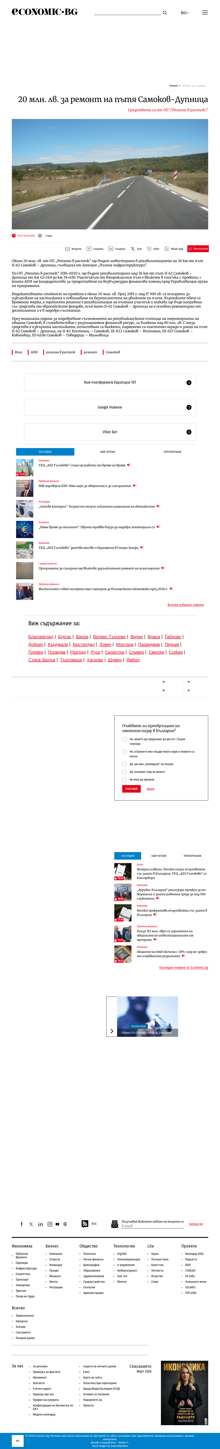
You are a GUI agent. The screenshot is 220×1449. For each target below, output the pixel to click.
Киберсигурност (127, 1270)
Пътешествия (138, 1026)
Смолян (156, 652)
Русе (95, 652)
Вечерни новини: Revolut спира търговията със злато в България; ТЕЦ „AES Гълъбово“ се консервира (171, 873)
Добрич (35, 644)
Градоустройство (48, 563)
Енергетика (23, 1274)
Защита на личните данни (99, 1366)
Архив (150, 788)
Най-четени (107, 451)
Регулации (44, 501)
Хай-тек (122, 1276)
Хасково (95, 659)
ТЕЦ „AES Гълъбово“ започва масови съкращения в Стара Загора (91, 548)
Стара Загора (41, 659)
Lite (150, 1246)
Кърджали (58, 644)
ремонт (90, 352)
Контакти (39, 1383)
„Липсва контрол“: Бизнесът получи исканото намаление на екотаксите (99, 506)
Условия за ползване (96, 1394)
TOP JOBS (191, 1293)
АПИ (34, 352)
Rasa (18, 352)
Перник (172, 644)
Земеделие (23, 1285)
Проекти (189, 1246)
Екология (89, 1287)
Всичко (18, 1308)
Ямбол (133, 659)
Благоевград (40, 636)
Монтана (124, 644)
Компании (44, 460)
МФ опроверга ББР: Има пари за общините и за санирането (88, 486)
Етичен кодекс (42, 1389)
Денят (140, 864)
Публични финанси (49, 481)
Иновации (55, 1265)
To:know (20, 1327)
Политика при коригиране (100, 1383)
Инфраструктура (26, 1268)
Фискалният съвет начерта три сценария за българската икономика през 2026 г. (106, 589)
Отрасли (54, 1259)
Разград (78, 652)
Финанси (55, 1276)
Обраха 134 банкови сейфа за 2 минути (146, 1032)
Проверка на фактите (46, 1372)
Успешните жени (195, 1282)
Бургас (65, 636)
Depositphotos (119, 1445)
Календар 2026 (194, 1254)
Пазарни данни (25, 1338)
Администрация (93, 1293)
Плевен (35, 652)
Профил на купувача (46, 1400)
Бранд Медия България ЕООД (101, 1389)
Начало (174, 85)
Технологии (124, 1246)
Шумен (115, 659)
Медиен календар (44, 1414)
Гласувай (131, 788)
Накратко (22, 1321)
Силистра (114, 652)
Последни (45, 451)
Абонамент (40, 1377)
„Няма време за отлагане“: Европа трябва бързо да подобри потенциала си (99, 527)
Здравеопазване (93, 1276)
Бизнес (52, 1246)
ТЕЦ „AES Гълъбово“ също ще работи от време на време (85, 465)
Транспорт (22, 1279)
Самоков (113, 352)
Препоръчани (172, 451)
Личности (157, 1270)
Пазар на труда (25, 1296)
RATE (188, 1265)
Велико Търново (109, 636)
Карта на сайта (92, 1377)
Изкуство (157, 1276)
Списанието (23, 1332)
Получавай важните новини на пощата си (153, 1221)
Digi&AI (122, 1254)
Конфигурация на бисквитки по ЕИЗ (53, 1407)
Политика (44, 522)
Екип (86, 1372)
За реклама (40, 1366)
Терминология (25, 1316)
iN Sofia (190, 1276)
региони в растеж (60, 352)
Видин (136, 636)
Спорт (155, 1282)
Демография (91, 1265)
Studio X (123, 1442)
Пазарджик (149, 644)
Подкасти (191, 1259)
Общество (88, 1246)
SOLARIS (190, 1287)
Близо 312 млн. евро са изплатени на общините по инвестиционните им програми (165, 935)
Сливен (136, 652)
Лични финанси (93, 1259)
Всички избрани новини (186, 605)
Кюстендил (84, 644)
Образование (91, 1270)
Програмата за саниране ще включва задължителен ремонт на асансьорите (102, 568)
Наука (155, 1254)
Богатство (157, 1265)
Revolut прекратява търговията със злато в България (172, 913)
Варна (82, 636)
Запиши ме (196, 1224)
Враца (154, 636)
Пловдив (57, 652)
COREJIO (190, 1270)
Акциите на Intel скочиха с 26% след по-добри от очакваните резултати (172, 954)
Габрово (173, 636)
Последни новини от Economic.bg (183, 967)
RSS (88, 1224)
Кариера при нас (43, 1394)
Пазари (54, 1270)
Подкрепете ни (92, 1400)
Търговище (71, 659)
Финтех (122, 1282)
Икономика (22, 1246)
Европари (22, 1263)
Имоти (53, 1282)
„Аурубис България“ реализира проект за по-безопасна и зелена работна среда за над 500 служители (172, 894)
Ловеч (105, 644)
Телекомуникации (128, 1259)
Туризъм (21, 1291)
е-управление (126, 1265)
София (176, 652)
